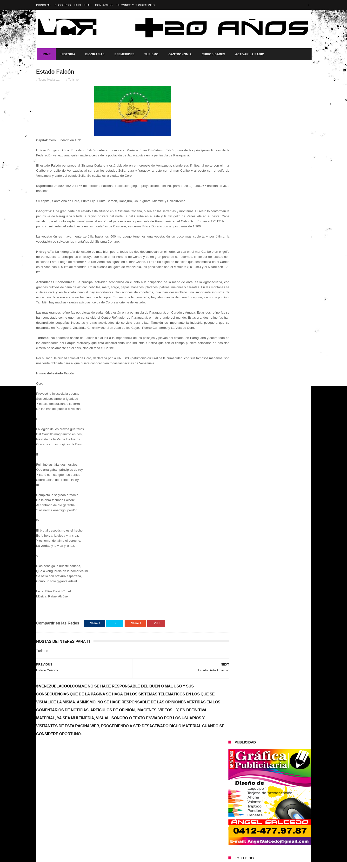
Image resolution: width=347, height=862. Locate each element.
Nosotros (63, 5)
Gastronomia (179, 54)
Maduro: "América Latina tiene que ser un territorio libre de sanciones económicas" (280, 267)
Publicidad (83, 5)
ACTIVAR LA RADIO (249, 54)
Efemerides (124, 54)
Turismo (151, 54)
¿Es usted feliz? (266, 341)
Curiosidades (213, 54)
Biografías (94, 54)
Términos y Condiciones (135, 5)
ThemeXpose (121, 856)
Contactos (104, 5)
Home (45, 54)
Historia (67, 54)
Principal (43, 5)
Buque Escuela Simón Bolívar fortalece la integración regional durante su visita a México (277, 368)
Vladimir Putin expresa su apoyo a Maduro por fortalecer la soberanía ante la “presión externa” (280, 245)
